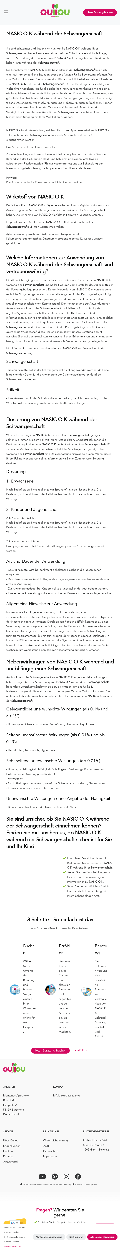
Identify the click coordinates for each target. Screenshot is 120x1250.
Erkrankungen (11, 1146)
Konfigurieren (76, 1237)
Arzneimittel (10, 1162)
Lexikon (8, 1151)
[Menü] (7, 12)
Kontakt (8, 1156)
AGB (46, 1146)
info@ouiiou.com (70, 1095)
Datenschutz (51, 1151)
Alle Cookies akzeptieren (102, 1237)
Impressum (50, 1156)
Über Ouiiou (10, 1140)
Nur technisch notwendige (49, 1237)
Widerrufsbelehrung (55, 1140)
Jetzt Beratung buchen (100, 12)
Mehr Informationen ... (13, 1246)
